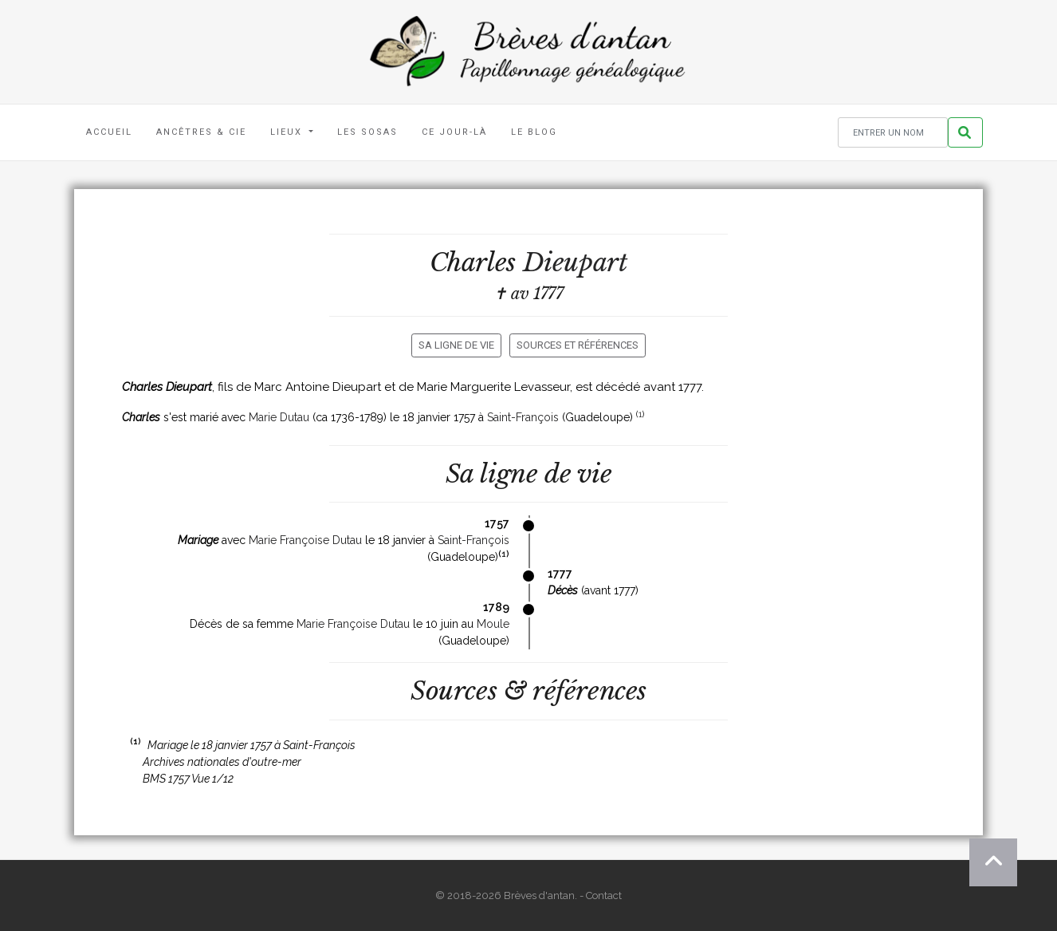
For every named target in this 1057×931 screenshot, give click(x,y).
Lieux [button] (288, 132)
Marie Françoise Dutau (305, 540)
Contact (604, 895)
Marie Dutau (279, 417)
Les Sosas (367, 132)
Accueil (109, 132)
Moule (493, 623)
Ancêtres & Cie (201, 132)
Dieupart (575, 262)
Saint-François (523, 417)
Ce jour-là (454, 132)
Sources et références (578, 345)
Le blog (534, 132)
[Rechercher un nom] (893, 132)
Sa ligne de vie (456, 345)
